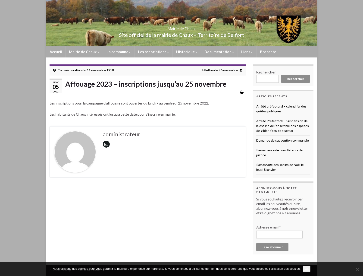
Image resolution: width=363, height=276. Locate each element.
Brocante (268, 51)
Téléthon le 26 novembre (219, 70)
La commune (118, 51)
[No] (357, 269)
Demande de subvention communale (282, 140)
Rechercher (266, 72)
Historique (186, 51)
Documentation (219, 51)
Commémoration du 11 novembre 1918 (86, 70)
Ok (307, 268)
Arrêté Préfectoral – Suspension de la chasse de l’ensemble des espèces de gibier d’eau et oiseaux (282, 126)
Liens (247, 51)
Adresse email (268, 227)
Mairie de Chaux (181, 27)
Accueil (56, 51)
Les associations (153, 51)
